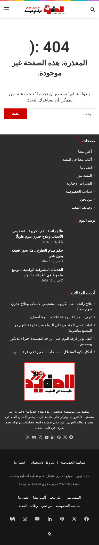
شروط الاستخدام (43, 462)
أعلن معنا (85, 151)
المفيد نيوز (84, 175)
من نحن (86, 199)
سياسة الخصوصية (78, 191)
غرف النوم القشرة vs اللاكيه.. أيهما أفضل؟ (60, 317)
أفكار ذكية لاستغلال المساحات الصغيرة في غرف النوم (52, 352)
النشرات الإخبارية (79, 183)
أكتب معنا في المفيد (77, 159)
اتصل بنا (86, 167)
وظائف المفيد (82, 207)
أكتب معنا (39, 497)
